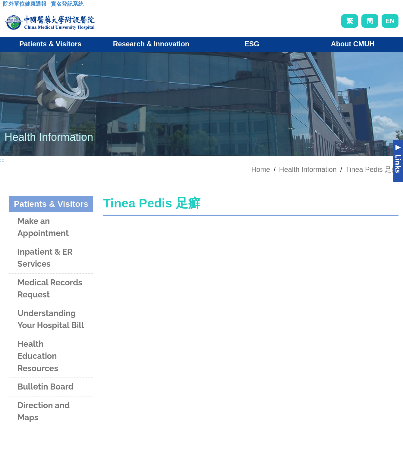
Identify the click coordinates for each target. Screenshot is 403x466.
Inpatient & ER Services (45, 258)
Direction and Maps (43, 411)
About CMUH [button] (352, 44)
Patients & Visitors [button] (50, 44)
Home (260, 169)
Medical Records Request (49, 289)
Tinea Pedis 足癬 (372, 169)
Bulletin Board (45, 386)
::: (7, 6)
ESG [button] (251, 44)
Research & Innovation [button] (151, 44)
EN (390, 21)
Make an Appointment (43, 227)
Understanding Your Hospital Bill (50, 319)
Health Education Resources (37, 356)
